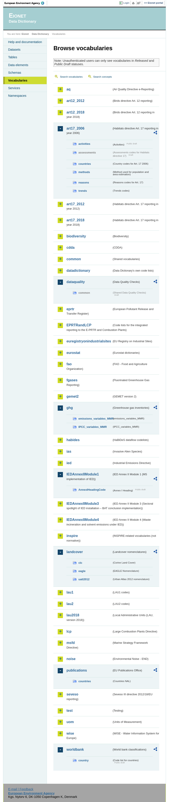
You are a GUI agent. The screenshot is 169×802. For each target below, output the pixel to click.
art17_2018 (75, 220)
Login (126, 3)
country (83, 760)
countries (84, 163)
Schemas (14, 72)
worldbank (75, 749)
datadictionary (78, 270)
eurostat (73, 353)
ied (68, 463)
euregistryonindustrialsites (88, 341)
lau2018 (72, 615)
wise (70, 733)
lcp (68, 631)
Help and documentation (25, 42)
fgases (71, 380)
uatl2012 (83, 579)
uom (70, 722)
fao (69, 364)
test (69, 710)
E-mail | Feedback (20, 789)
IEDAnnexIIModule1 (82, 474)
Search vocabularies (71, 76)
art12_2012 (75, 101)
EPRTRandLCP (78, 325)
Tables (12, 57)
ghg (69, 408)
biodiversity (76, 236)
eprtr (70, 309)
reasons (83, 182)
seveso (72, 694)
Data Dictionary (40, 34)
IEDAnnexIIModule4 (82, 520)
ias (68, 451)
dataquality (75, 282)
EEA (26, 3)
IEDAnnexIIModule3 (82, 503)
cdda (70, 247)
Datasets (14, 49)
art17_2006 (75, 128)
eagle (81, 571)
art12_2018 (75, 112)
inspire (72, 536)
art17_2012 (75, 204)
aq (68, 89)
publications (76, 670)
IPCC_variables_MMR (92, 427)
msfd (70, 643)
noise (70, 659)
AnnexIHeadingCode (91, 489)
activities (84, 143)
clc (80, 562)
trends (82, 190)
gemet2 (72, 396)
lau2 (69, 604)
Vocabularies (17, 80)
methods (84, 172)
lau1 (69, 592)
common (73, 259)
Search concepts (102, 76)
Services (14, 88)
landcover (74, 552)
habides (72, 440)
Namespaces (17, 95)
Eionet (25, 34)
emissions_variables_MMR (95, 418)
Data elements (18, 65)
